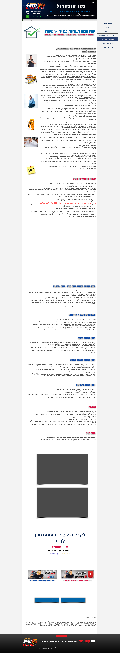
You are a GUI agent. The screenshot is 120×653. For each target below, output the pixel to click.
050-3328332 (42, 647)
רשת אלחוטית (108, 31)
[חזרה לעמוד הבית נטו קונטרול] (47, 600)
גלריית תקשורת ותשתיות (108, 47)
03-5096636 (52, 647)
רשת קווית (108, 27)
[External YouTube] (62, 469)
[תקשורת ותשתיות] (73, 600)
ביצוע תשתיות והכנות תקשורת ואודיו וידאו (108, 35)
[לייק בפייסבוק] (42, 584)
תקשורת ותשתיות (108, 23)
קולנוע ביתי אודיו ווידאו (108, 43)
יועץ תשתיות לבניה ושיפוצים (108, 39)
